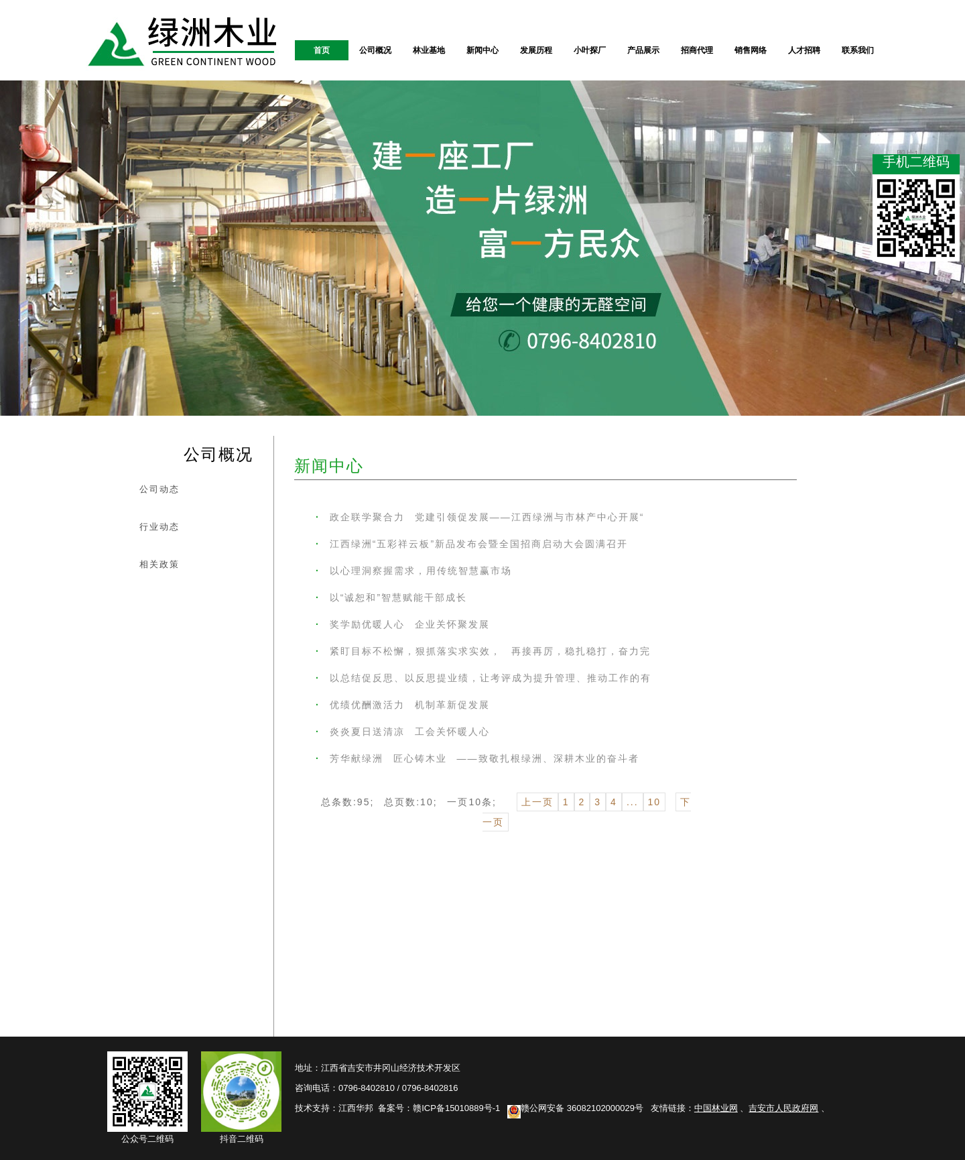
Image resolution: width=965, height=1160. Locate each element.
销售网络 (750, 50)
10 (654, 802)
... (633, 802)
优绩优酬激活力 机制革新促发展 (403, 704)
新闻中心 (482, 50)
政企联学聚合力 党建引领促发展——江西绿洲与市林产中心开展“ (480, 517)
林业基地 (429, 50)
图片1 (948, 154)
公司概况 (375, 50)
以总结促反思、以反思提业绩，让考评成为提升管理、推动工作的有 (483, 678)
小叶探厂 (590, 50)
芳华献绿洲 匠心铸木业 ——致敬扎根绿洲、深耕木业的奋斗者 (477, 758)
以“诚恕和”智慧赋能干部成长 (391, 597)
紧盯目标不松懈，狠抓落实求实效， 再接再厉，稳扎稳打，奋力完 (483, 651)
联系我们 (858, 50)
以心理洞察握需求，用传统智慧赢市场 (414, 570)
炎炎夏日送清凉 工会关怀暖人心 (403, 731)
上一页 (537, 802)
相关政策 (159, 564)
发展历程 (536, 50)
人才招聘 (804, 50)
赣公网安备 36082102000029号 (575, 1108)
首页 (322, 50)
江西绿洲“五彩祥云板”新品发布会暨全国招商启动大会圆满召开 (472, 543)
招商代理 (697, 50)
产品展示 (643, 50)
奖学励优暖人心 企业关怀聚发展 (403, 624)
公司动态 (159, 489)
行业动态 (159, 527)
